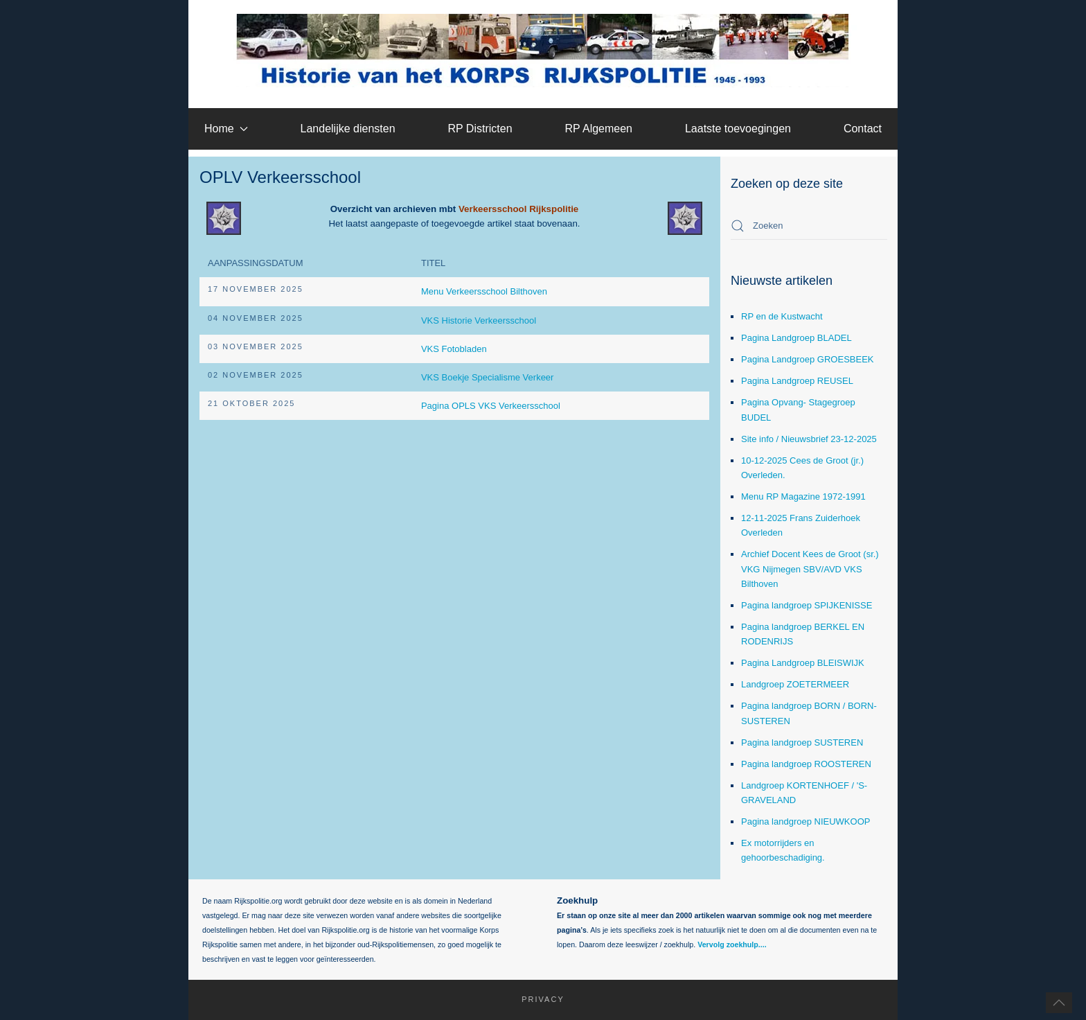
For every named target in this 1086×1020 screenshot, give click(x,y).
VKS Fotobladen (454, 349)
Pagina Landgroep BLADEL (796, 338)
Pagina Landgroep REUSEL (797, 381)
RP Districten (479, 128)
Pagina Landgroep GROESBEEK (807, 359)
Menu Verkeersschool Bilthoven (484, 291)
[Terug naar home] (543, 50)
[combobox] (809, 226)
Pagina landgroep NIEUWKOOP (805, 821)
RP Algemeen (598, 128)
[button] (1059, 1002)
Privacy (536, 999)
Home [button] (226, 128)
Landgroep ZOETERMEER (795, 684)
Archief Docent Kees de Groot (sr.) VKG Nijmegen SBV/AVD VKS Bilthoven (810, 568)
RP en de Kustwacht (782, 316)
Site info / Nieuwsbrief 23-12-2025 (809, 439)
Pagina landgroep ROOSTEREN (806, 764)
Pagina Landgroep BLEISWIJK (802, 663)
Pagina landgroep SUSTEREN (802, 742)
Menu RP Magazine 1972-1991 (803, 496)
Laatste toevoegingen (738, 128)
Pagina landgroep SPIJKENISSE (806, 605)
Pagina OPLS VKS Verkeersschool (490, 406)
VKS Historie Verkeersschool (478, 320)
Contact (863, 128)
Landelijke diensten (348, 128)
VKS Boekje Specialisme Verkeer (487, 377)
